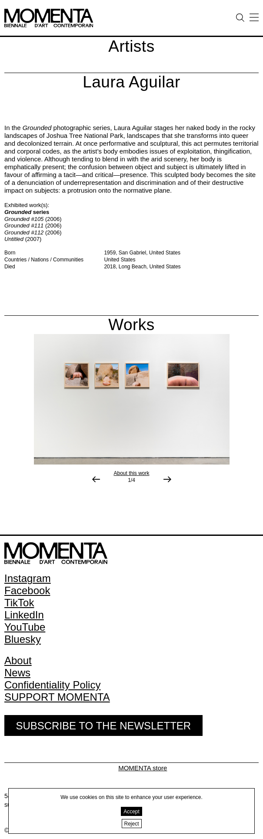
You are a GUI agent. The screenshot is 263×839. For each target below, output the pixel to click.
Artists (131, 46)
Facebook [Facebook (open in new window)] (27, 590)
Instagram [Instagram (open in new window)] (27, 578)
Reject (131, 824)
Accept (131, 812)
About (18, 660)
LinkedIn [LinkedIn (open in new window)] (24, 615)
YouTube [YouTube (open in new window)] (24, 627)
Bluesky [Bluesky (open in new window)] (22, 639)
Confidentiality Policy (52, 685)
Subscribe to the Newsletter (103, 726)
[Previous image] (96, 479)
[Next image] (167, 479)
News (17, 673)
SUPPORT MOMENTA (57, 697)
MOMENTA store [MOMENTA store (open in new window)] (142, 768)
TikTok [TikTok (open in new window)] (19, 602)
